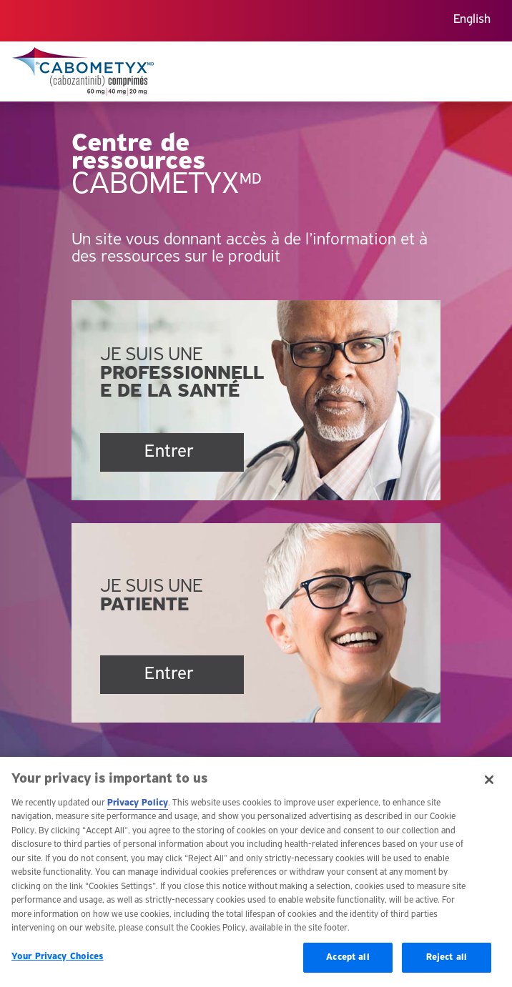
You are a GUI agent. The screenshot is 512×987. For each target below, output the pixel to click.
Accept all (347, 963)
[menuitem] (472, 21)
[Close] (489, 786)
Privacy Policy (137, 809)
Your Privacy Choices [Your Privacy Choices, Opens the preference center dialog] (57, 963)
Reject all (446, 963)
